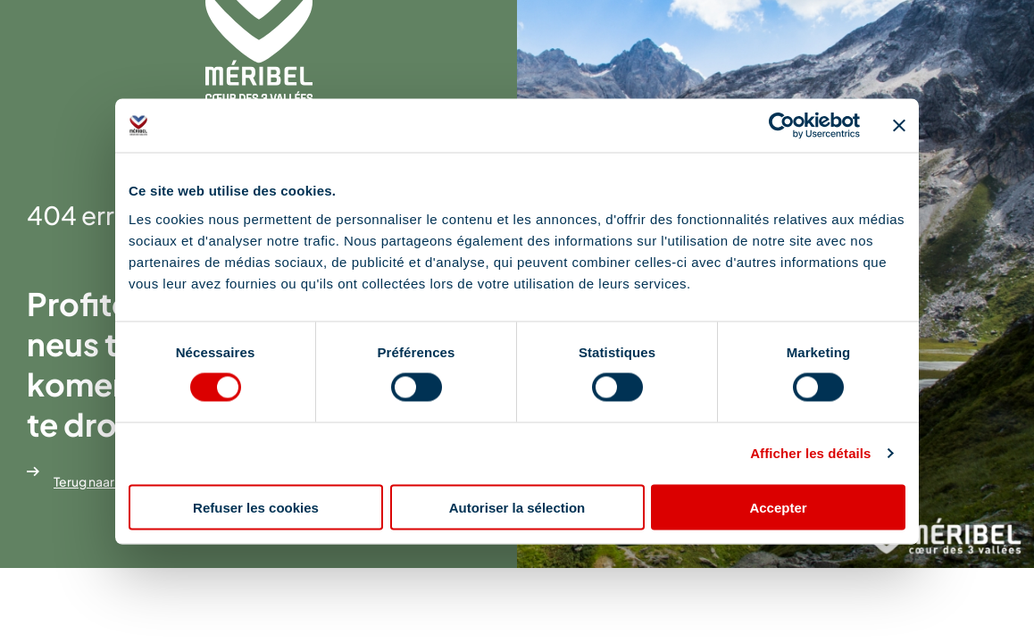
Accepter (777, 506)
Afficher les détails (810, 453)
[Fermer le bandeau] (899, 126)
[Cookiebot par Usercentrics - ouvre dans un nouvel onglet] (782, 126)
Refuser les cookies (256, 506)
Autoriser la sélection (517, 506)
